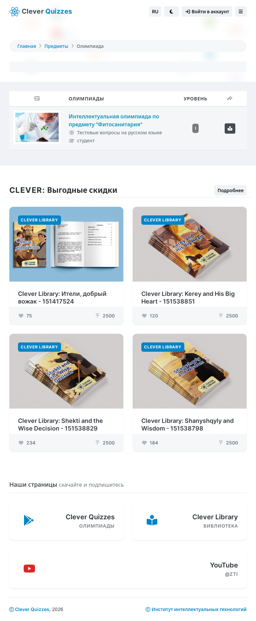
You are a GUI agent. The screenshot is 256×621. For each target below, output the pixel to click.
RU (155, 11)
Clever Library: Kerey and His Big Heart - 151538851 (188, 297)
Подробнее (230, 189)
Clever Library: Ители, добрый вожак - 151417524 (62, 297)
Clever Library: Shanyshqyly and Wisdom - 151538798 (187, 424)
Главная (26, 46)
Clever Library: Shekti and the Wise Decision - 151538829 (60, 424)
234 (26, 442)
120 (149, 315)
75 (25, 315)
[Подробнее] (230, 128)
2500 (104, 315)
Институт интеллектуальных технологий (199, 609)
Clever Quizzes (29, 609)
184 (149, 442)
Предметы (56, 46)
